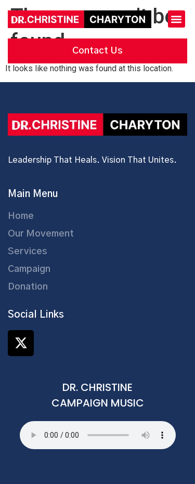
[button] (176, 19)
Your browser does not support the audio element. (98, 435)
